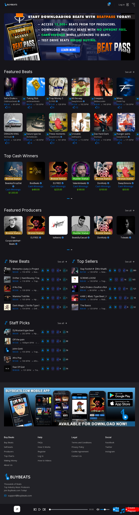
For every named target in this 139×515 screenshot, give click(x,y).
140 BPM (106, 104)
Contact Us (77, 455)
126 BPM (16, 139)
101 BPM (61, 139)
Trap (35, 281)
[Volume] (105, 509)
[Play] (39, 509)
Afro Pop (17, 357)
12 (75, 107)
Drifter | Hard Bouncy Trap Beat (29, 277)
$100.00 (16, 370)
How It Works (44, 446)
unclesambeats (33, 101)
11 (7, 107)
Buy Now (116, 509)
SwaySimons (78, 101)
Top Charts (9, 455)
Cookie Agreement (80, 451)
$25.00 (15, 271)
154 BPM (25, 308)
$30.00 (15, 299)
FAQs (40, 442)
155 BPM (25, 351)
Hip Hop (36, 290)
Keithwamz (76, 136)
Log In (40, 455)
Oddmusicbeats (12, 101)
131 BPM (26, 370)
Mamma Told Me (21, 296)
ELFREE (53, 101)
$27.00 (83, 271)
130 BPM (25, 290)
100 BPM (25, 360)
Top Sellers (87, 261)
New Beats (19, 261)
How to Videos (44, 460)
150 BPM (38, 104)
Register (42, 451)
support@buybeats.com (18, 495)
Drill (34, 308)
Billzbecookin (99, 101)
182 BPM (83, 104)
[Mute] (98, 509)
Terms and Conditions (82, 442)
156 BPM (128, 104)
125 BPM (93, 308)
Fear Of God (18, 366)
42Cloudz (9, 136)
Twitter (108, 446)
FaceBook (109, 442)
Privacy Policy (78, 446)
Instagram (110, 451)
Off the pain (18, 339)
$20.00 (83, 281)
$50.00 (83, 290)
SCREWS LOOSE (88, 277)
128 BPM (61, 104)
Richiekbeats (32, 136)
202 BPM (25, 333)
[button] (68, 198)
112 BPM (83, 139)
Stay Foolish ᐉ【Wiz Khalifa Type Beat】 (100, 268)
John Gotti (18, 348)
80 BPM (15, 104)
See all (130, 71)
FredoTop (121, 101)
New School (105, 271)
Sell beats (8, 446)
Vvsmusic (98, 136)
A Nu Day (17, 286)
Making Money (10, 460)
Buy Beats (8, 442)
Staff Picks (19, 323)
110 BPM (106, 139)
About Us (8, 464)
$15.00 (15, 290)
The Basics (85, 305)
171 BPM (128, 139)
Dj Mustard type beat (23, 330)
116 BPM (25, 281)
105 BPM (25, 299)
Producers (9, 451)
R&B (102, 299)
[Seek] (68, 509)
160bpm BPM (27, 342)
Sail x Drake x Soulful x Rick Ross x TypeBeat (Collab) (106, 286)
